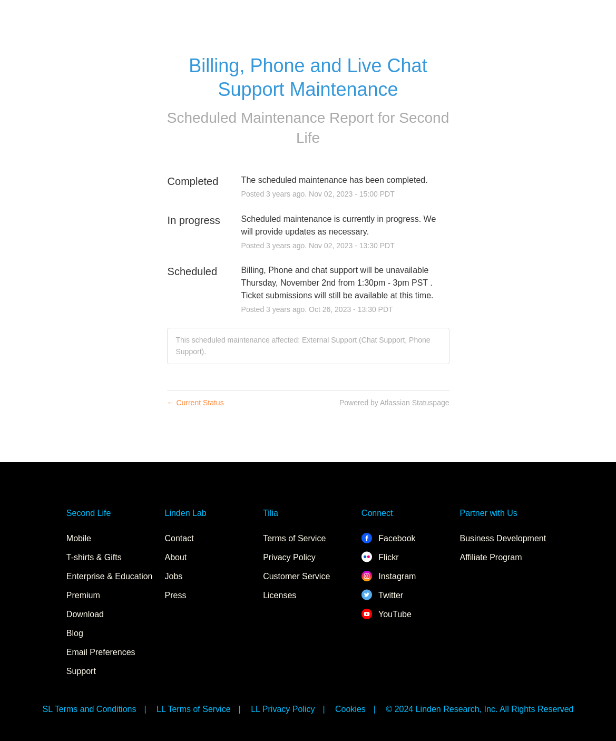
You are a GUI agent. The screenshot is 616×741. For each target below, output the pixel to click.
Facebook (388, 538)
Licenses (279, 595)
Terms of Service (294, 538)
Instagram (388, 576)
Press (176, 595)
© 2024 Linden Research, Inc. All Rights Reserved (479, 709)
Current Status (195, 402)
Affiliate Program (491, 557)
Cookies (350, 709)
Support (81, 671)
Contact (179, 538)
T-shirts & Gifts (94, 557)
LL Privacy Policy (283, 709)
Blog (74, 633)
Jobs (174, 576)
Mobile (78, 538)
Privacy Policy (289, 557)
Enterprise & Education (109, 576)
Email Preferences (100, 652)
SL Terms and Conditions (89, 709)
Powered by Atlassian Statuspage (394, 402)
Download (85, 614)
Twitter (382, 595)
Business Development (503, 538)
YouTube (386, 614)
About (176, 557)
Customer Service (296, 576)
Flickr (380, 557)
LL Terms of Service (194, 709)
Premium (83, 595)
